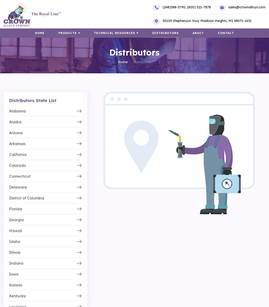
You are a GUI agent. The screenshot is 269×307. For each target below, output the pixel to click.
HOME (39, 33)
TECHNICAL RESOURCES (114, 33)
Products (67, 33)
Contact (226, 33)
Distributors (165, 33)
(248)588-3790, (169, 7)
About (198, 33)
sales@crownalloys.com (242, 7)
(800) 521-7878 (199, 7)
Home (123, 62)
